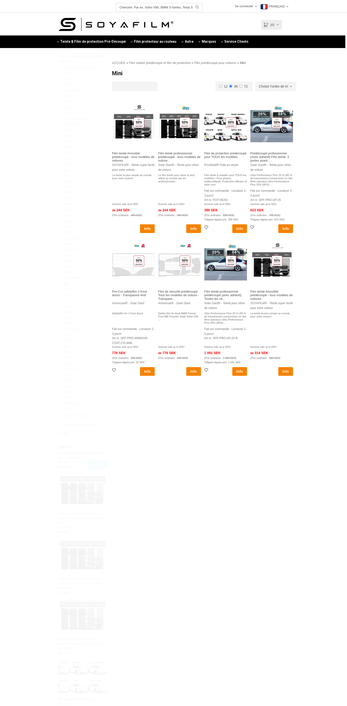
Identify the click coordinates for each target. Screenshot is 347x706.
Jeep (66, 238)
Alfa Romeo (70, 95)
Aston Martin (71, 101)
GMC (67, 198)
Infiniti (67, 221)
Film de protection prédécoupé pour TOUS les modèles (225, 155)
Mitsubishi (69, 300)
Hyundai (68, 215)
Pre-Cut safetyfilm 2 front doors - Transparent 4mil (129, 293)
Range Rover (71, 340)
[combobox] (276, 87)
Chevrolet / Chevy (74, 135)
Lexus (67, 266)
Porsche (68, 334)
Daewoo (68, 164)
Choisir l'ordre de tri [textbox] (273, 86)
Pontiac (68, 329)
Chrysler (68, 141)
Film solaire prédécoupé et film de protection (81, 70)
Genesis (68, 192)
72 (243, 86)
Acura (67, 84)
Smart (67, 374)
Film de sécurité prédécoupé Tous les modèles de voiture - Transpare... (178, 295)
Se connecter (244, 6)
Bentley (68, 112)
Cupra (67, 152)
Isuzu (67, 226)
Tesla (67, 397)
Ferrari (67, 175)
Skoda (67, 369)
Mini (66, 295)
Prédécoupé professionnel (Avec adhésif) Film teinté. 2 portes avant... (269, 156)
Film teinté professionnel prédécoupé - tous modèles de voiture (179, 156)
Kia (65, 243)
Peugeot (68, 317)
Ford (66, 186)
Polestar (68, 323)
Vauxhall (68, 408)
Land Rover (70, 261)
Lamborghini (71, 249)
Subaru (68, 386)
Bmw (66, 118)
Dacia (67, 158)
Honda (67, 204)
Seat (66, 363)
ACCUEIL (119, 63)
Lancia (67, 255)
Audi (66, 107)
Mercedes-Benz (73, 289)
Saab (67, 357)
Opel (66, 312)
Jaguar (68, 232)
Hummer (69, 209)
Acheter (97, 476)
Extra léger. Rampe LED (76, 427)
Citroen (68, 147)
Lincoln (68, 272)
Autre (63, 444)
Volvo (67, 420)
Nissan (68, 306)
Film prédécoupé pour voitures (80, 78)
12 (223, 86)
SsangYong (70, 380)
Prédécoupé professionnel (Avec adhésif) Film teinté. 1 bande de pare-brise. (82, 529)
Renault (68, 346)
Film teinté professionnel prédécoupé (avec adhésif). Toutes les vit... (223, 295)
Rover (67, 351)
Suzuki (68, 391)
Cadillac (68, 124)
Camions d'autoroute (76, 130)
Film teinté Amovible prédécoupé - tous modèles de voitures (133, 156)
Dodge (67, 169)
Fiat (66, 181)
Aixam (67, 90)
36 (233, 86)
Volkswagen (71, 414)
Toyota (67, 403)
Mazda (68, 283)
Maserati (69, 277)
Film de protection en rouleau (78, 436)
